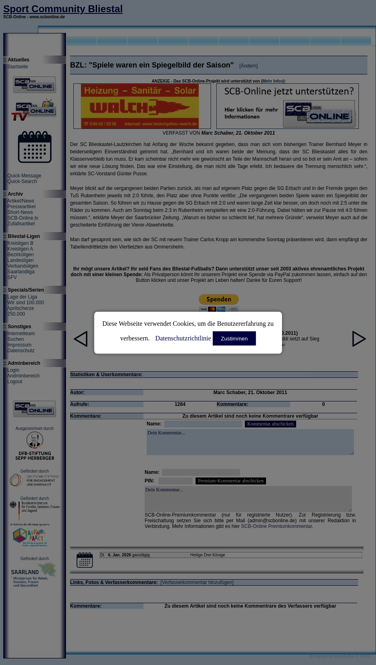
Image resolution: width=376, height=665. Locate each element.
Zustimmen (234, 338)
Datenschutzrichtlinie (183, 337)
